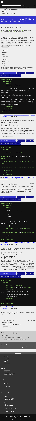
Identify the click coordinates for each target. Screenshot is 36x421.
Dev (13, 19)
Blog (34, 7)
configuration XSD (8, 115)
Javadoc (5, 401)
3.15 (16, 21)
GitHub (5, 360)
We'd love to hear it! (29, 346)
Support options (7, 369)
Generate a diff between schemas (10, 409)
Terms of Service (7, 385)
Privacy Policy (6, 384)
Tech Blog (6, 359)
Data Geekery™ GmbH (17, 416)
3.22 (16, 19)
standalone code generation (21, 115)
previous (29, 319)
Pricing (26, 7)
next (34, 319)
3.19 (3, 21)
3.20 (33, 19)
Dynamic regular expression (11, 254)
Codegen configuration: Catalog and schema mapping (17, 336)
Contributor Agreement (8, 387)
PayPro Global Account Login (9, 372)
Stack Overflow (7, 362)
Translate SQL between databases (10, 407)
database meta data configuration (25, 40)
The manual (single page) (9, 397)
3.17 (10, 21)
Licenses (5, 381)
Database (5, 11)
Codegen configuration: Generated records (15, 338)
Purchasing (6, 382)
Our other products (7, 406)
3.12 (26, 21)
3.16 (13, 21)
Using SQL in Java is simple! (9, 403)
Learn (23, 5)
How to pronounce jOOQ (9, 410)
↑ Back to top (18, 352)
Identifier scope (11, 125)
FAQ (4, 394)
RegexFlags (6, 335)
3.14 (19, 21)
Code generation (7, 322)
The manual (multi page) (8, 398)
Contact (5, 371)
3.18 (6, 21)
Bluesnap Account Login (8, 374)
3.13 (23, 21)
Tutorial (5, 395)
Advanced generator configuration (12, 9)
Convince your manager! (8, 404)
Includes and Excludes (9, 13)
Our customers (6, 357)
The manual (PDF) (7, 400)
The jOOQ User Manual (9, 320)
